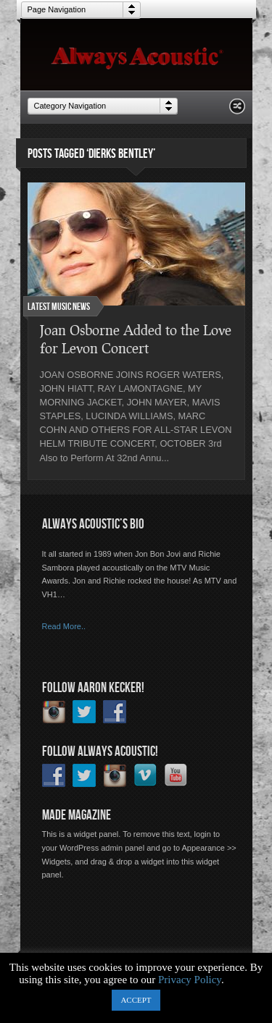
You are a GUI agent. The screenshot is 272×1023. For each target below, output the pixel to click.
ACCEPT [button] (135, 999)
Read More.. (64, 626)
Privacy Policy (189, 979)
